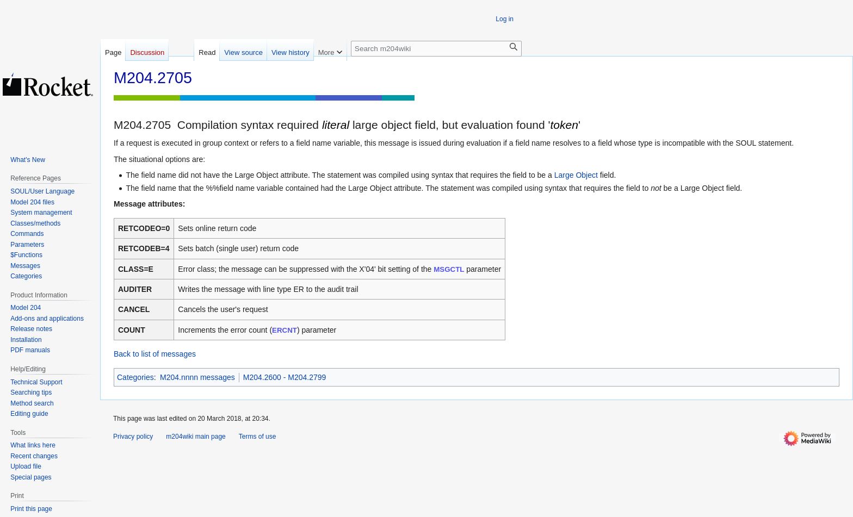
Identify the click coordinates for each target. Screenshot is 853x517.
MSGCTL (449, 269)
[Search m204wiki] (436, 49)
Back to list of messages (155, 354)
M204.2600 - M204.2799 (284, 377)
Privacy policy (133, 436)
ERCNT (284, 330)
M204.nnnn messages (197, 377)
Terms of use (257, 436)
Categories (135, 377)
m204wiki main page (195, 436)
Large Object (576, 175)
